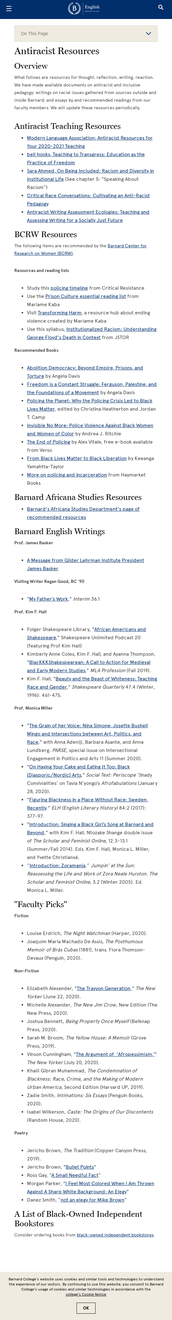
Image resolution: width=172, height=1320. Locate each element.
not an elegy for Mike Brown (92, 1200)
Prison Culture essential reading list (85, 296)
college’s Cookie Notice (86, 1294)
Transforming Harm (59, 313)
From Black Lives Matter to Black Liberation (77, 458)
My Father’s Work (48, 599)
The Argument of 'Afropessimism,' (115, 1054)
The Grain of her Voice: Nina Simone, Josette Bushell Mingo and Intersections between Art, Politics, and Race (87, 734)
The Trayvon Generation (103, 988)
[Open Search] (161, 9)
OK (86, 1308)
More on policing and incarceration (67, 475)
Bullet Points (80, 1167)
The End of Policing (48, 442)
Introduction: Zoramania (57, 865)
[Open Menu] (9, 9)
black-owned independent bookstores (115, 1235)
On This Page (86, 33)
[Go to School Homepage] (83, 9)
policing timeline (69, 288)
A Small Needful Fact (74, 1175)
